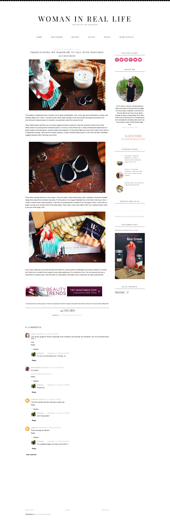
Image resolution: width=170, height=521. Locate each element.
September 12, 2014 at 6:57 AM (49, 427)
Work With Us (127, 37)
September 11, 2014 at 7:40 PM (49, 399)
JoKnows (40, 353)
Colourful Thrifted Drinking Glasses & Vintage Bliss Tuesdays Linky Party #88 (132, 159)
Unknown (34, 399)
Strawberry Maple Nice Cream (127, 230)
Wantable (77, 315)
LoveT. (33, 334)
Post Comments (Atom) (43, 514)
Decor (91, 37)
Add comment (31, 454)
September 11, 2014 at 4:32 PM (58, 353)
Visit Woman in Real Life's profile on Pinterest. (129, 216)
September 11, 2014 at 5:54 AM (52, 367)
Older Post (105, 510)
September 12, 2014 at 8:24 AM (58, 441)
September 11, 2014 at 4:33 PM (58, 385)
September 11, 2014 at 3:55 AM (47, 334)
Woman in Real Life (85, 18)
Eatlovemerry (36, 367)
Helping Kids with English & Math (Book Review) (134, 184)
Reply (33, 345)
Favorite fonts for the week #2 (41, 374)
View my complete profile (130, 127)
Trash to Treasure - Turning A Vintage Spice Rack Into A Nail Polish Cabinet (133, 172)
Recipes (75, 37)
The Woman (57, 37)
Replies (35, 349)
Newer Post (29, 510)
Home (39, 37)
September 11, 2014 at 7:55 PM (58, 413)
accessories (65, 315)
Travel (107, 37)
